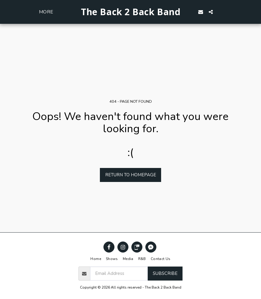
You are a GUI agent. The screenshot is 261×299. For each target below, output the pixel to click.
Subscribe (165, 273)
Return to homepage (130, 175)
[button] (210, 11)
